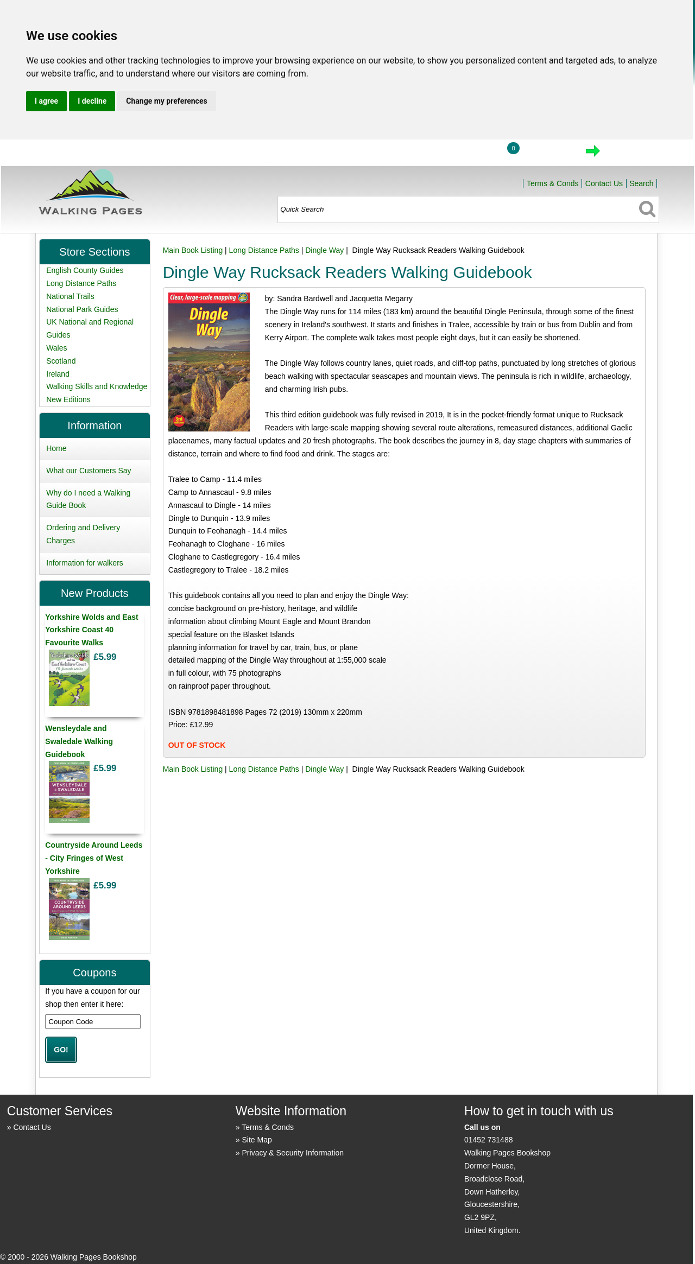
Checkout (629, 154)
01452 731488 (488, 1139)
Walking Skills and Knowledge (96, 386)
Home (421, 154)
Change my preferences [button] (166, 101)
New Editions (68, 399)
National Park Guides (82, 309)
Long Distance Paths (264, 250)
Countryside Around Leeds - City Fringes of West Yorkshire (93, 858)
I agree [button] (46, 101)
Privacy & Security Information (293, 1152)
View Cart (547, 154)
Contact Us (604, 183)
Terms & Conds (553, 183)
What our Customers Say (88, 470)
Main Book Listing (193, 250)
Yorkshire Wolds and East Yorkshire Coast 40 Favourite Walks (91, 630)
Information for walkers (84, 562)
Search (641, 183)
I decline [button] (92, 101)
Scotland (60, 361)
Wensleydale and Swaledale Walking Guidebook (79, 741)
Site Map (257, 1139)
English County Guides (84, 270)
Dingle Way (324, 250)
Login (472, 154)
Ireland (58, 374)
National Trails (70, 296)
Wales (56, 348)
